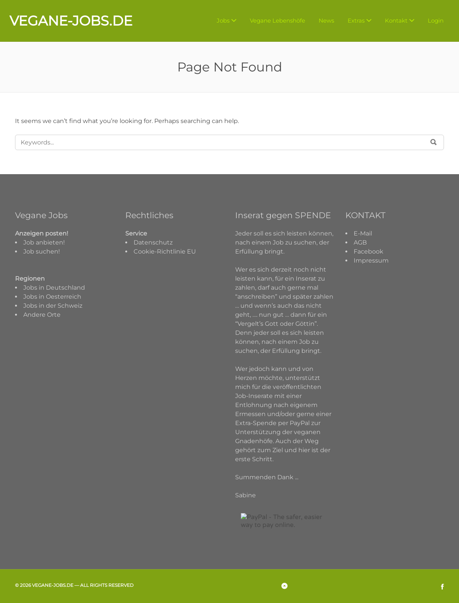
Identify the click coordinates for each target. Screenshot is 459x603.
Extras (356, 20)
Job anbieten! (44, 242)
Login (436, 20)
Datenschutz (153, 242)
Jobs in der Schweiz (52, 305)
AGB (360, 242)
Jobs (223, 20)
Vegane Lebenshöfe (277, 20)
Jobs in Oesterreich (52, 296)
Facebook (368, 251)
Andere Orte (42, 314)
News (326, 20)
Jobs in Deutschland (54, 287)
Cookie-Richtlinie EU (165, 251)
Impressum (371, 260)
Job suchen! (41, 251)
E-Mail (363, 233)
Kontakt (396, 20)
